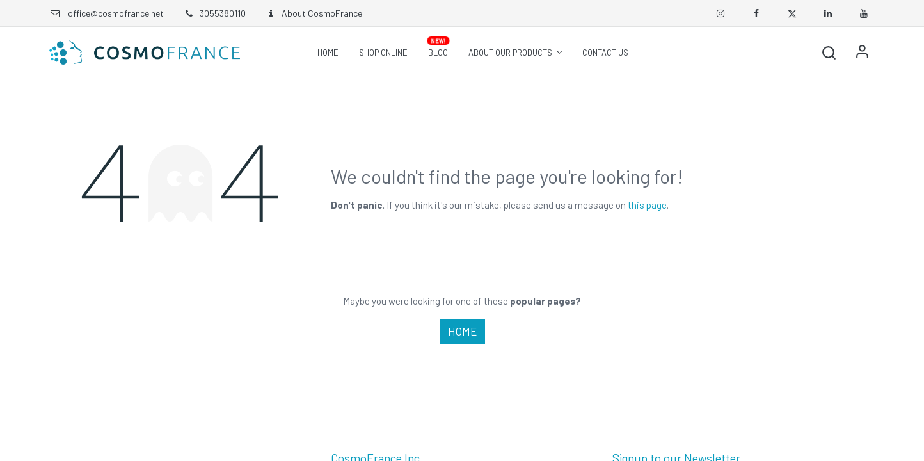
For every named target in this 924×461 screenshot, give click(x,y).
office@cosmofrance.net (116, 13)
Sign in (862, 52)
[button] (828, 52)
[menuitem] (328, 52)
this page (647, 205)
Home (462, 331)
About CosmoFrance (313, 13)
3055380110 (214, 13)
